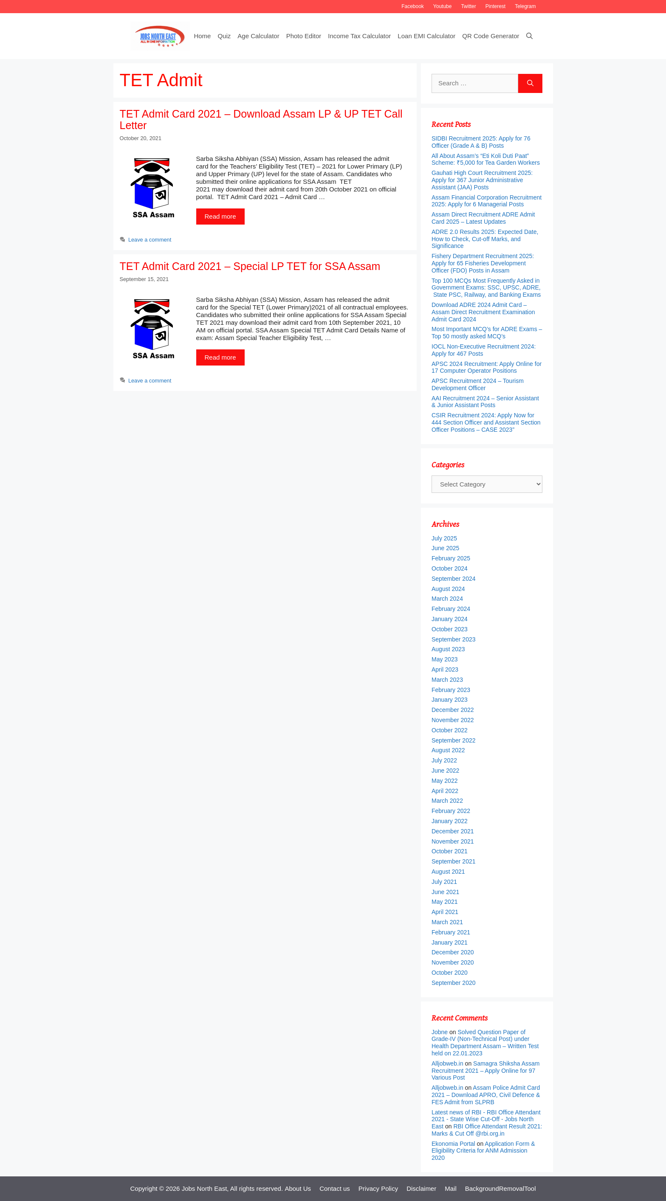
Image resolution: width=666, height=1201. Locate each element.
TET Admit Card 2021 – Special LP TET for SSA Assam (250, 266)
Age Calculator (258, 35)
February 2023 (451, 689)
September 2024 (454, 578)
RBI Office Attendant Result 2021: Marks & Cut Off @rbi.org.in (487, 1130)
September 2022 (454, 740)
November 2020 (453, 962)
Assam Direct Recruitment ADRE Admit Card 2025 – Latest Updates (483, 218)
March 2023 (447, 679)
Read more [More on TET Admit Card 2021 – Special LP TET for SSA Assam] (220, 357)
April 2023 (445, 669)
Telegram (525, 6)
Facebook (412, 6)
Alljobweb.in (447, 1063)
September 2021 (454, 861)
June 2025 (445, 548)
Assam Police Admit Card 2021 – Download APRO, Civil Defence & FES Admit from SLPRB (486, 1094)
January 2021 (450, 942)
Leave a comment (149, 239)
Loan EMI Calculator (426, 35)
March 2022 (447, 800)
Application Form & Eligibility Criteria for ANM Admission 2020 (483, 1151)
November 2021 (453, 841)
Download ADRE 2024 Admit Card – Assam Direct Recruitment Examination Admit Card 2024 (483, 312)
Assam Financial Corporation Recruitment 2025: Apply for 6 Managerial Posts (487, 201)
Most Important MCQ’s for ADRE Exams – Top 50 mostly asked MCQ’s (487, 333)
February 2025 (451, 558)
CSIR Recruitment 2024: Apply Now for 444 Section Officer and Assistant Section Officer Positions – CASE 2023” (486, 422)
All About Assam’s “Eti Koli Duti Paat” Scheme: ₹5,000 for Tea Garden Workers (486, 159)
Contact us (334, 1188)
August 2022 (448, 750)
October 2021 (450, 851)
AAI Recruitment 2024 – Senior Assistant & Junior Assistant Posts (485, 402)
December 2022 (453, 709)
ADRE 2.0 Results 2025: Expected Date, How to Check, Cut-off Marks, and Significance (485, 239)
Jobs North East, (205, 1188)
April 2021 (445, 911)
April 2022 (445, 791)
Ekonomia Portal (453, 1143)
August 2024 (448, 588)
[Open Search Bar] (529, 36)
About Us (298, 1188)
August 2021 (448, 871)
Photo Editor (304, 35)
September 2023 (454, 639)
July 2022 (444, 760)
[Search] (530, 83)
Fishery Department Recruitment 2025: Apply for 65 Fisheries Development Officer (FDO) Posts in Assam (483, 263)
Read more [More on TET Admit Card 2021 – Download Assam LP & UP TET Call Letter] (220, 216)
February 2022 (451, 810)
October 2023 (450, 629)
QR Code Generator (490, 35)
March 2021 (447, 922)
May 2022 (444, 780)
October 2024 (450, 568)
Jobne (440, 1032)
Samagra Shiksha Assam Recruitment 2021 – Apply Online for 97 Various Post (485, 1070)
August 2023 (448, 649)
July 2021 (444, 881)
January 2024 (450, 619)
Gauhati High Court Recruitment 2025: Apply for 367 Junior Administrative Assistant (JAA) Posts (482, 180)
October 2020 (450, 972)
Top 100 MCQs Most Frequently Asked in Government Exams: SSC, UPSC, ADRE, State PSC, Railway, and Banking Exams (486, 287)
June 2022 (445, 770)
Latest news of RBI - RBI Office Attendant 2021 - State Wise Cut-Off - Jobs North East (486, 1119)
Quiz (224, 35)
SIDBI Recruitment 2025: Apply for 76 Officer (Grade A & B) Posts (481, 142)
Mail (451, 1188)
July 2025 (444, 538)
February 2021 (451, 932)
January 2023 (450, 699)
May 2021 (444, 901)
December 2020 (453, 952)
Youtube (442, 6)
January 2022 (450, 821)
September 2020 (454, 982)
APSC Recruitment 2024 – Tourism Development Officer (478, 384)
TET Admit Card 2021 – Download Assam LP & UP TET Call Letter (261, 120)
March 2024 (447, 598)
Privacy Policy (378, 1188)
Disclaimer (421, 1188)
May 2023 (444, 659)
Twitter (468, 6)
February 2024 (451, 608)
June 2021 (445, 892)
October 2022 (450, 730)
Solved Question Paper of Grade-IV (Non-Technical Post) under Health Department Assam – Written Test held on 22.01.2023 (485, 1043)
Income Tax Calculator (359, 35)
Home (202, 35)
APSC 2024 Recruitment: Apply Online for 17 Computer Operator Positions (487, 367)
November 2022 (453, 720)
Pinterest (495, 6)
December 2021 (453, 831)
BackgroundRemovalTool (500, 1188)
